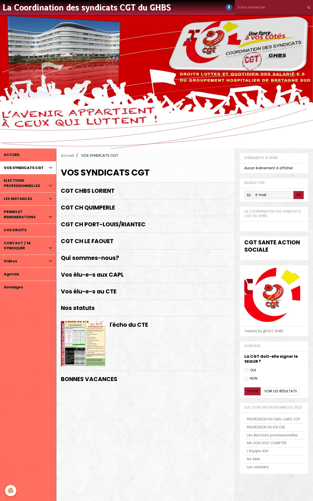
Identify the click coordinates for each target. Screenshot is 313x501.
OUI (250, 370)
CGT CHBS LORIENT (88, 191)
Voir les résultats (280, 391)
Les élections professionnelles (272, 435)
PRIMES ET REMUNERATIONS (20, 214)
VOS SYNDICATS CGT (24, 167)
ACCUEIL (12, 154)
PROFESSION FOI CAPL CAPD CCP (273, 419)
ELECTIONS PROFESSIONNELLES (22, 183)
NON (250, 378)
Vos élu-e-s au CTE (89, 291)
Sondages (13, 287)
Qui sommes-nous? (90, 258)
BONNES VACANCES (89, 379)
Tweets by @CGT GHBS (263, 331)
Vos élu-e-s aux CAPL (92, 275)
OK (298, 195)
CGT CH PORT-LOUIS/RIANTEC (103, 224)
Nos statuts (78, 308)
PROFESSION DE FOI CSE (266, 427)
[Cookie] (10, 490)
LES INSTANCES (18, 198)
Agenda (11, 274)
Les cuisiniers (258, 467)
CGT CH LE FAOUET (87, 241)
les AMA (253, 459)
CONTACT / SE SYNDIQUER (17, 246)
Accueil (67, 155)
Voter (252, 391)
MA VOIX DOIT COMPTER (266, 443)
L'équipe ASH (257, 451)
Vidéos (10, 261)
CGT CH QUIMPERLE (88, 208)
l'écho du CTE (129, 325)
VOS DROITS (15, 230)
